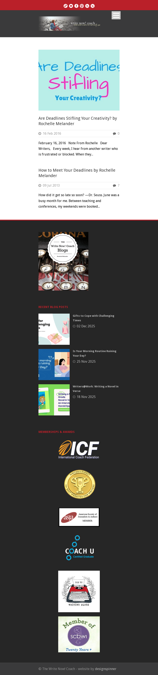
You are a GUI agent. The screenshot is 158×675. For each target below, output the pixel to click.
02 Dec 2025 (86, 326)
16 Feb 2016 (52, 133)
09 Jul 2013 (51, 185)
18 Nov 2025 (86, 397)
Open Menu (116, 15)
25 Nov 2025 (86, 361)
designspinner (105, 669)
